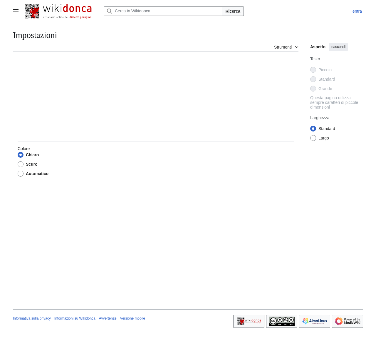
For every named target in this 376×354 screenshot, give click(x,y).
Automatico (37, 173)
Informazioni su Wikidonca (74, 318)
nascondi (338, 47)
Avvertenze (108, 318)
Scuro (32, 164)
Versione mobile (132, 318)
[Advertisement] (155, 97)
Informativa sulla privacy (32, 318)
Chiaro (32, 154)
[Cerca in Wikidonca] (163, 11)
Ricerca (232, 11)
